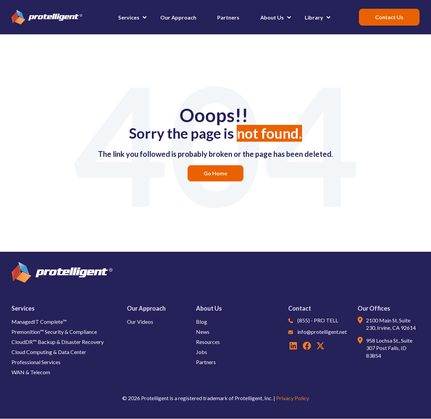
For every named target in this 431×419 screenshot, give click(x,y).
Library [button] (314, 17)
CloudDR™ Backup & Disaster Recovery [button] (57, 342)
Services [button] (128, 17)
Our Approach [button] (178, 17)
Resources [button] (208, 342)
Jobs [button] (201, 352)
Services (23, 308)
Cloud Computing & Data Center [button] (48, 352)
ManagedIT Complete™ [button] (39, 321)
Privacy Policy (292, 398)
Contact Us (389, 17)
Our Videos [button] (140, 321)
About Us (209, 308)
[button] (254, 17)
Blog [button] (201, 321)
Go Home (215, 173)
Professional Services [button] (36, 362)
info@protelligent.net (322, 331)
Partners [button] (228, 17)
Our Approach (146, 308)
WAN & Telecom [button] (30, 372)
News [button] (202, 331)
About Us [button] (272, 17)
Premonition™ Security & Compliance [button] (54, 331)
